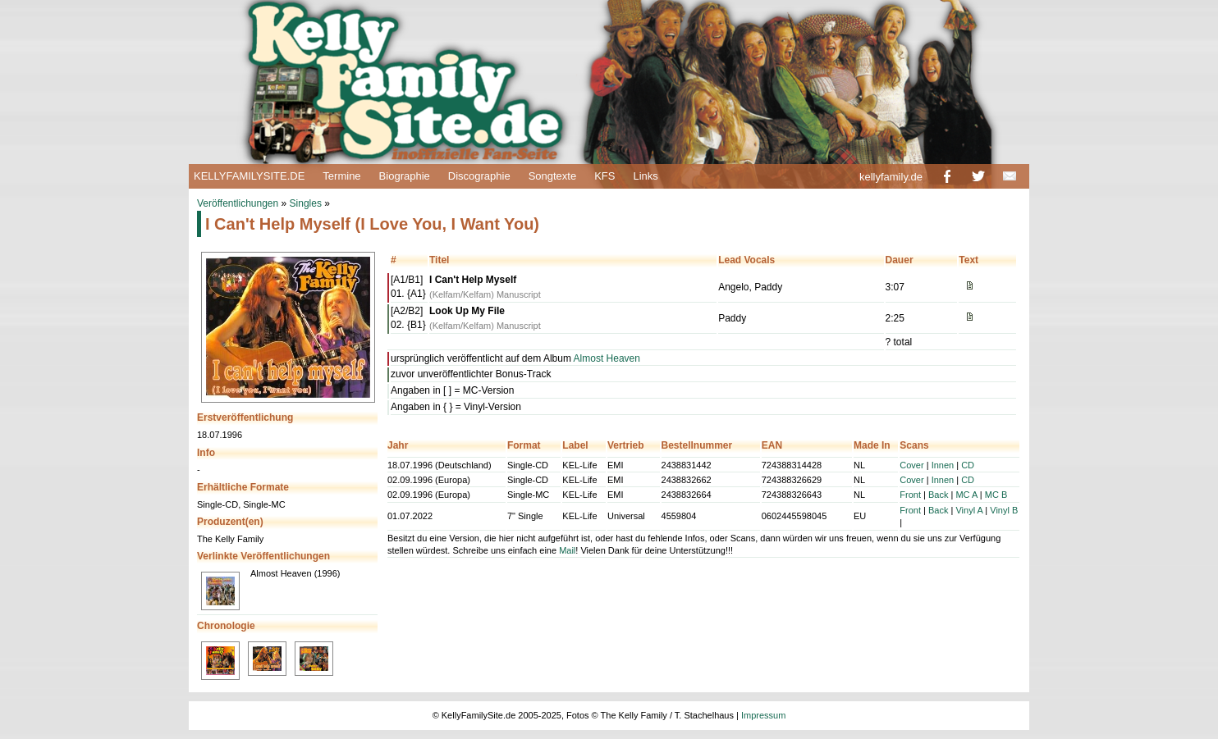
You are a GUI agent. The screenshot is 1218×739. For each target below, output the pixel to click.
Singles (306, 203)
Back (938, 495)
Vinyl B (1004, 510)
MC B (996, 495)
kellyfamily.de (891, 177)
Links (645, 176)
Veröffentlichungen (237, 203)
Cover (911, 465)
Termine (341, 176)
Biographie (404, 176)
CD (967, 465)
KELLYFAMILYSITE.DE (249, 176)
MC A (966, 495)
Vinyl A (968, 510)
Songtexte (553, 176)
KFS (604, 176)
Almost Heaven (607, 358)
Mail (567, 550)
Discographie (479, 176)
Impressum (763, 715)
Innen (943, 465)
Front (910, 495)
